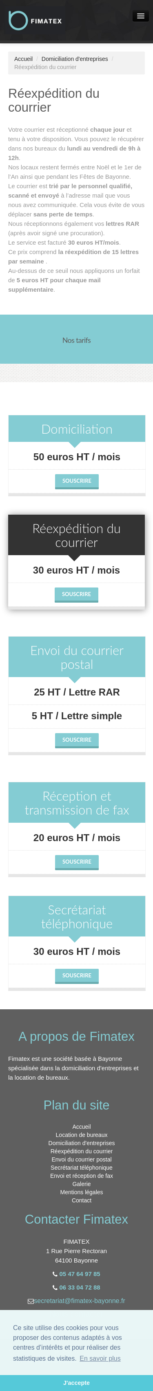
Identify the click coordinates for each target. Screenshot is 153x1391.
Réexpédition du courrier (82, 1151)
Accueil (23, 59)
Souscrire (76, 480)
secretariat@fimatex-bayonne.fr (79, 1300)
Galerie (81, 1184)
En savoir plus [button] (100, 1358)
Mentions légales (81, 1192)
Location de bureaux (82, 1135)
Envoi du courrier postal (81, 1159)
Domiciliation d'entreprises (75, 59)
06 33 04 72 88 (80, 1287)
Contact (81, 1200)
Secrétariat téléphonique (82, 1167)
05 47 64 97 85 (80, 1273)
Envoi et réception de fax (81, 1176)
